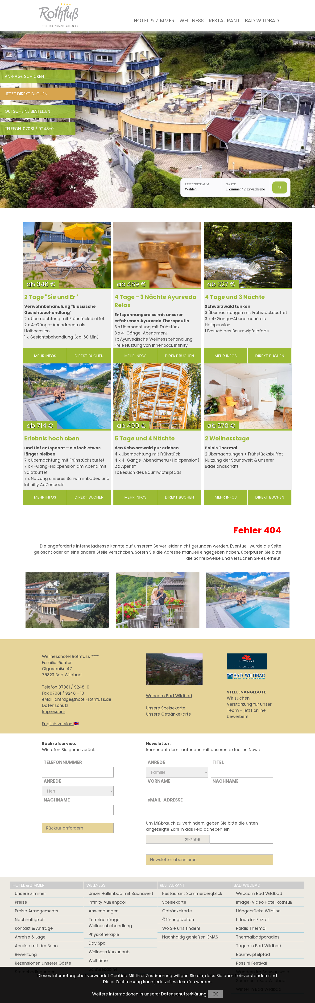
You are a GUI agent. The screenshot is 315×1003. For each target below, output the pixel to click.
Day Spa (97, 943)
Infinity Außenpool (107, 902)
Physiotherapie (104, 934)
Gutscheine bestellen (27, 111)
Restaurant (224, 20)
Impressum (53, 711)
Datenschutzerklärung (184, 994)
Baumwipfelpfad (253, 954)
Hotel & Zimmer (154, 20)
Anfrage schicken (24, 76)
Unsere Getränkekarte (168, 714)
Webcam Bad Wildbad (169, 696)
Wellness (191, 20)
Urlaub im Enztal (252, 919)
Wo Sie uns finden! (181, 928)
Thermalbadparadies (258, 937)
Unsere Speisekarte (165, 708)
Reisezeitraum (197, 184)
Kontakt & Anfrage (34, 928)
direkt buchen (89, 356)
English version (60, 724)
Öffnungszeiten (178, 919)
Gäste (231, 184)
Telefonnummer (63, 762)
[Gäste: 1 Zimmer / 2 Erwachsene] (245, 187)
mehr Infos (45, 356)
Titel (218, 762)
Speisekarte (174, 902)
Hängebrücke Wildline (258, 911)
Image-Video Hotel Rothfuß (264, 902)
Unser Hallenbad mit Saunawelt (121, 893)
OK (215, 994)
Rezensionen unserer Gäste (43, 963)
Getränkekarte (177, 911)
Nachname (57, 800)
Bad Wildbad (262, 20)
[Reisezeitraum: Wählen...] (201, 187)
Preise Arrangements (36, 911)
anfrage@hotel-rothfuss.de (82, 699)
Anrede (52, 781)
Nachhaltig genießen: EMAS (190, 937)
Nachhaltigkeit (30, 919)
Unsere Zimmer (30, 893)
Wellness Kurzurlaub (109, 952)
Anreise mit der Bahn (36, 946)
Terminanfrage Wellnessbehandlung (110, 923)
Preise (21, 902)
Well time (98, 960)
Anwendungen (104, 911)
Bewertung (26, 954)
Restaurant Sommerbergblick (192, 893)
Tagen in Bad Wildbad (258, 946)
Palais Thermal (251, 928)
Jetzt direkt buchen (26, 94)
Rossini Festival (251, 963)
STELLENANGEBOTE (246, 692)
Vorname (159, 781)
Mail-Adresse (165, 800)
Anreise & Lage (30, 937)
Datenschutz (55, 705)
